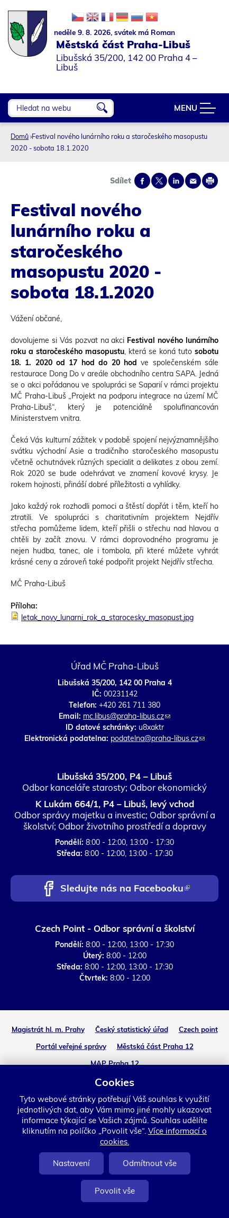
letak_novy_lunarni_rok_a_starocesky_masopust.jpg (107, 617)
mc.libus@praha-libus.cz (126, 716)
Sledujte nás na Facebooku (125, 889)
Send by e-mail (193, 181)
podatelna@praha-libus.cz (158, 738)
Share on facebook (142, 181)
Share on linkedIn (176, 181)
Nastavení (71, 1163)
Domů (20, 136)
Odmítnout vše (150, 1163)
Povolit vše (115, 1191)
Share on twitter (159, 181)
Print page (210, 181)
